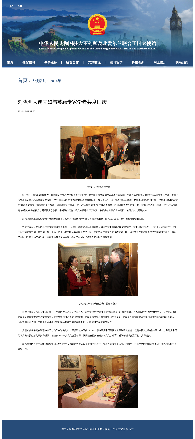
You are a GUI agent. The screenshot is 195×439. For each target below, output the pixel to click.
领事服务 (50, 62)
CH (20, 5)
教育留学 (116, 62)
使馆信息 (28, 62)
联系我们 (181, 62)
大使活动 (39, 81)
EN (11, 5)
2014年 (55, 81)
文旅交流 (94, 62)
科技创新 (138, 62)
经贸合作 (72, 62)
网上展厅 (160, 62)
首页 (10, 62)
